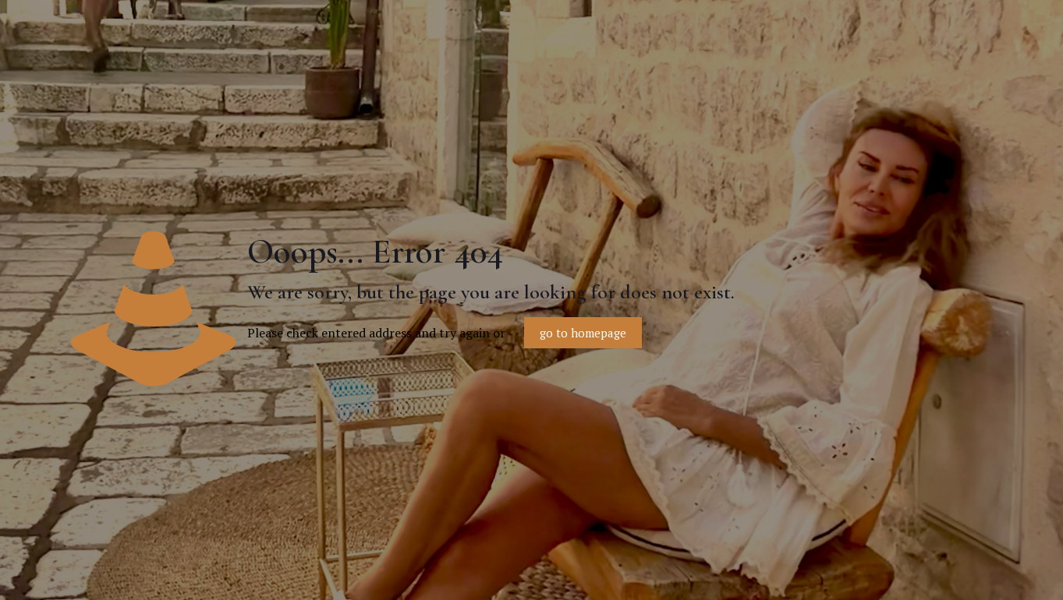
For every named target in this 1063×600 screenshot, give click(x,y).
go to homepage (583, 333)
